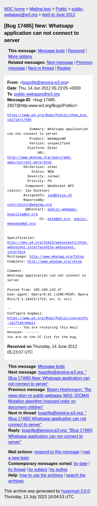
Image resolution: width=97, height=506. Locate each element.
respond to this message (56, 452)
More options (20, 56)
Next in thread (41, 68)
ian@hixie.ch (60, 195)
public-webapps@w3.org (36, 94)
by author (59, 469)
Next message (60, 62)
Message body (51, 51)
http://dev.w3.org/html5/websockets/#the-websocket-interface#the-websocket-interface (47, 247)
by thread (17, 469)
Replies (64, 68)
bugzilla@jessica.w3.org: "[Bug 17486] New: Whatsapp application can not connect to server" (49, 378)
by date (80, 463)
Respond (76, 51)
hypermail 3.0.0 (75, 491)
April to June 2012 (58, 14)
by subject (38, 469)
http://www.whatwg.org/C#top (56, 256)
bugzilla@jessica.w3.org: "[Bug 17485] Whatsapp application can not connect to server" (47, 419)
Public (61, 9)
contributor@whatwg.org (29, 205)
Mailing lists (40, 9)
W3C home (14, 9)
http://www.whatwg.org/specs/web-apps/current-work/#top (39, 160)
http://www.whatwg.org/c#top (54, 261)
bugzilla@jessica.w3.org (44, 82)
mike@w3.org (59, 219)
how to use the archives (41, 475)
